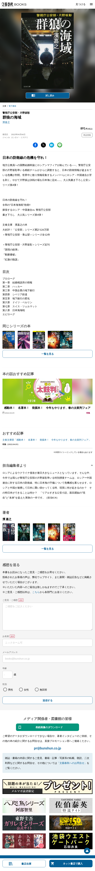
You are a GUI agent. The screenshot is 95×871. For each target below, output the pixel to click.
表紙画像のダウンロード (49, 727)
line (59, 145)
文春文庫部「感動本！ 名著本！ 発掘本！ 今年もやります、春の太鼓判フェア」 (46, 439)
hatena (51, 145)
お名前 (5, 636)
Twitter (43, 145)
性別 (4, 684)
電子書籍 (12, 106)
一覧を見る (47, 353)
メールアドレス (10, 652)
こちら (36, 591)
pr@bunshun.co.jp (47, 748)
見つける (81, 4)
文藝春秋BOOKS (13, 4)
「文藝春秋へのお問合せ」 (72, 762)
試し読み (50, 95)
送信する (48, 700)
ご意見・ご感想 (10, 600)
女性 (26, 689)
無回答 (43, 689)
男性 (10, 689)
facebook (35, 145)
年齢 (4, 668)
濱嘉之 (6, 122)
